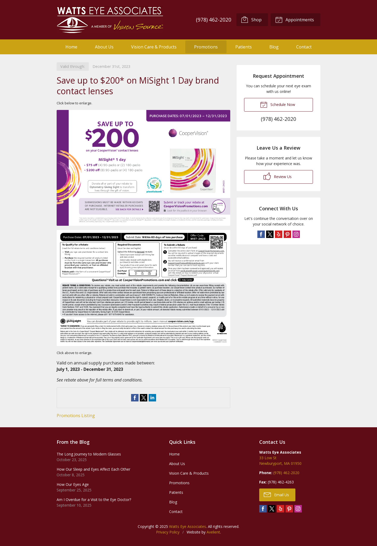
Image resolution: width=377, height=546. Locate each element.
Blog (274, 47)
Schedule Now (277, 104)
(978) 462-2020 (213, 19)
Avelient (213, 532)
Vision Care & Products (154, 47)
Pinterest (287, 234)
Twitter (270, 234)
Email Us (276, 494)
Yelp (278, 234)
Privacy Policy (167, 532)
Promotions (206, 47)
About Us (104, 47)
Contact (304, 47)
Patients (243, 47)
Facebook (261, 234)
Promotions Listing (76, 415)
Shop (251, 19)
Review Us (277, 176)
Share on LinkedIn (152, 397)
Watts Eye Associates (187, 526)
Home (71, 47)
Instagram (296, 234)
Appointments (294, 19)
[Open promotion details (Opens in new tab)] (143, 228)
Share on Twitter (143, 397)
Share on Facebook (135, 397)
